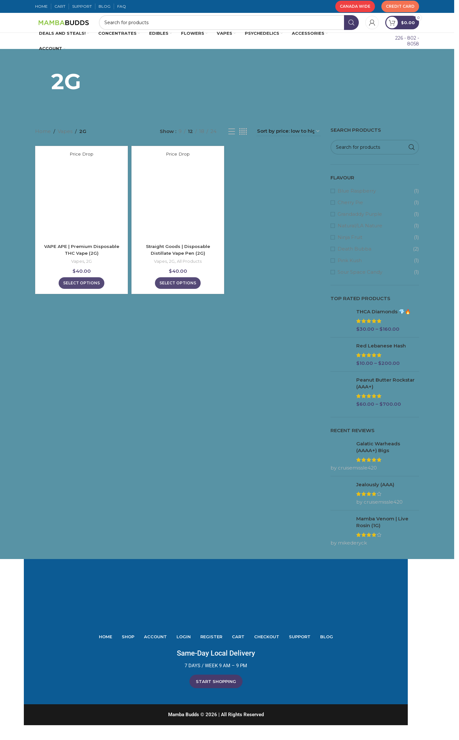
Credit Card (400, 6)
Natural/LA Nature (360, 240)
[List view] (231, 146)
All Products (190, 274)
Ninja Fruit (350, 252)
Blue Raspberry (357, 206)
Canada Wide (355, 6)
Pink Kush (350, 275)
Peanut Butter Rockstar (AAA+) (385, 398)
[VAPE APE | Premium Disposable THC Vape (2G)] (80, 209)
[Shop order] (288, 146)
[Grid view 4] (243, 146)
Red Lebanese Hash (381, 360)
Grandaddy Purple (360, 229)
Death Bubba (354, 264)
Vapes (65, 146)
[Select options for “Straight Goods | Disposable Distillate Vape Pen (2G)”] (178, 296)
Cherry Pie (350, 217)
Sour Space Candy (360, 287)
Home (43, 146)
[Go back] (43, 96)
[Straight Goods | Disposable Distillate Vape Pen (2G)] (178, 209)
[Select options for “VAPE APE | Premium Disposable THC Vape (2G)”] (80, 296)
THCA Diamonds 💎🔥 (383, 326)
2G (89, 274)
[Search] (253, 30)
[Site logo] (88, 30)
